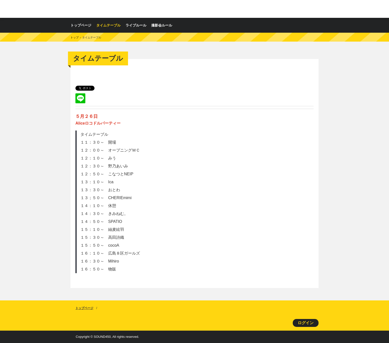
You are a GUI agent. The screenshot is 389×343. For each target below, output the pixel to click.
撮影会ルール (161, 25)
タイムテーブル (108, 25)
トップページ (80, 25)
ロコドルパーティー (128, 9)
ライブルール (136, 25)
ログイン (306, 323)
